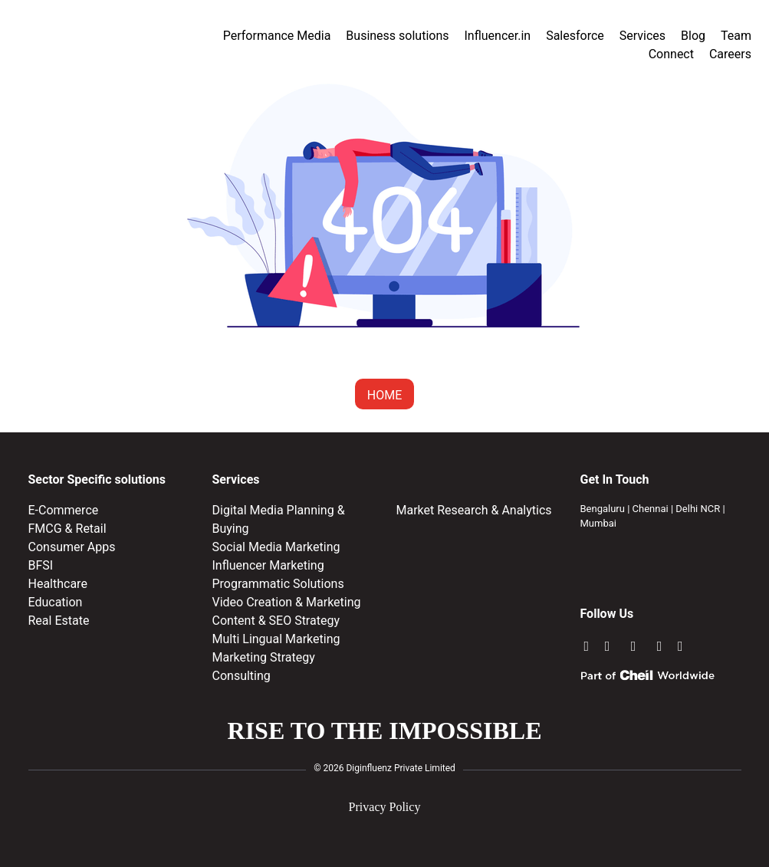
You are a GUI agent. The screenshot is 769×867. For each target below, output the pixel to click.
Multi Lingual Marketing (276, 639)
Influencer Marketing (268, 565)
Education (55, 602)
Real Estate (59, 620)
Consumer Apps (72, 547)
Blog (693, 35)
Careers (730, 54)
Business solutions (397, 35)
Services (642, 35)
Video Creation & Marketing (286, 602)
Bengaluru (602, 508)
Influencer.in (498, 35)
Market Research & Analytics (474, 510)
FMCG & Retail (67, 528)
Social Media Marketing (276, 547)
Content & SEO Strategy (276, 620)
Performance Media (277, 35)
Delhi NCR (697, 508)
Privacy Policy (385, 806)
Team (736, 35)
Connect (671, 54)
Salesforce (575, 35)
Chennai (651, 508)
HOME (384, 395)
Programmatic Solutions (278, 583)
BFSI (41, 565)
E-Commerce (63, 510)
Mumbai (598, 523)
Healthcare (57, 583)
